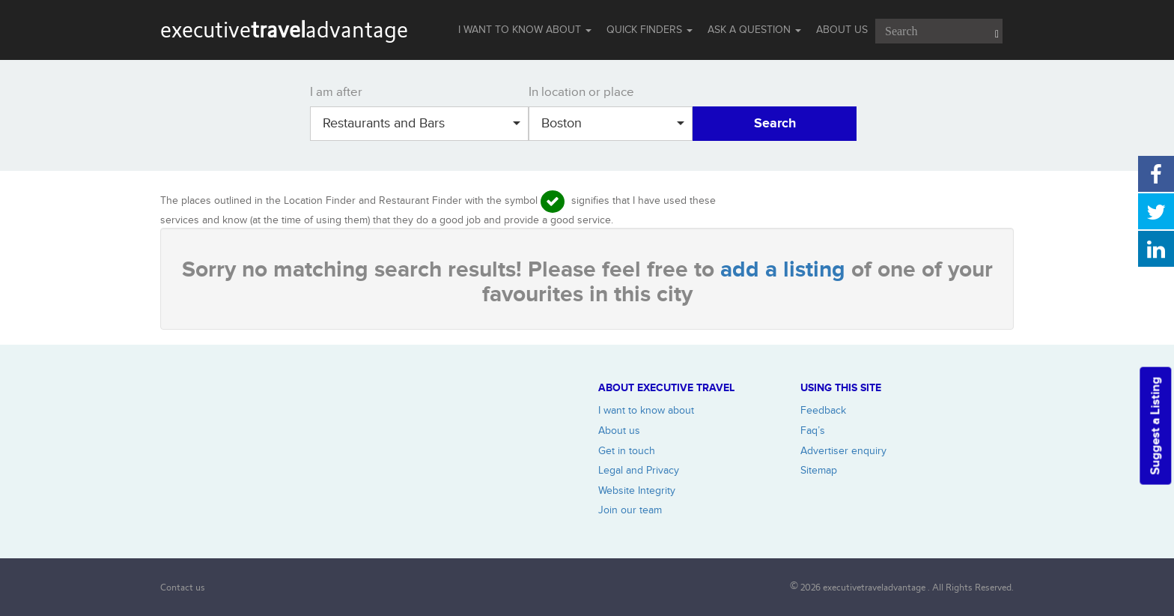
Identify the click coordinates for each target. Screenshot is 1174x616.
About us (619, 430)
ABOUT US (842, 29)
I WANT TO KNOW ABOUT (524, 29)
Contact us (182, 587)
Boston (612, 123)
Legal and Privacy (638, 470)
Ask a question (754, 29)
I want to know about (646, 410)
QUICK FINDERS (649, 29)
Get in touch (626, 450)
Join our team (630, 510)
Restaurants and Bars (421, 123)
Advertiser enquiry (843, 450)
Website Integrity (636, 490)
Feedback (823, 410)
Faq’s (812, 430)
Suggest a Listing (1155, 425)
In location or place (581, 92)
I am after (336, 92)
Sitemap (818, 470)
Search (775, 123)
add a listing (785, 269)
